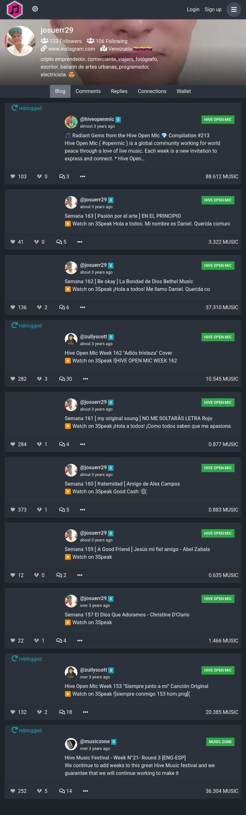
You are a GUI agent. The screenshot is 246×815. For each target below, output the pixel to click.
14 (65, 791)
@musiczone (95, 741)
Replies (119, 91)
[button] (232, 10)
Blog (60, 91)
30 (65, 379)
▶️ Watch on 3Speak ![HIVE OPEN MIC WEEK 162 (121, 361)
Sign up (213, 9)
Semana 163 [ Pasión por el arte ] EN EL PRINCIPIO (123, 216)
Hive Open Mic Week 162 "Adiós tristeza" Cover (118, 353)
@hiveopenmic (97, 119)
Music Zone (220, 742)
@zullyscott (94, 337)
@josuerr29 (94, 200)
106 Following (107, 41)
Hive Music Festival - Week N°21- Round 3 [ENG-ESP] (125, 758)
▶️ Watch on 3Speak (88, 557)
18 (65, 712)
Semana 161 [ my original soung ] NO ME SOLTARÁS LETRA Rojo (138, 418)
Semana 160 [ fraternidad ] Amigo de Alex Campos (122, 484)
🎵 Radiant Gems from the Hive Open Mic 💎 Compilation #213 (137, 135)
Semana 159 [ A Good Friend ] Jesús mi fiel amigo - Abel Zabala (137, 549)
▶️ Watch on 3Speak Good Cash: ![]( (106, 491)
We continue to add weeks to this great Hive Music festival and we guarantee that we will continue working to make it (140, 769)
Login (193, 9)
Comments (88, 91)
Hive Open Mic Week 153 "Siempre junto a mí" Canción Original (136, 686)
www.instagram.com (71, 49)
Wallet (184, 91)
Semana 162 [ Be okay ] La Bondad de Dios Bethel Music (129, 281)
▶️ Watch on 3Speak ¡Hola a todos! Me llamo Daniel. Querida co (137, 289)
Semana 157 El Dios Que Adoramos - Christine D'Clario (127, 615)
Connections (152, 91)
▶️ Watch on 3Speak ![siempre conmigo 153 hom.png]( (127, 694)
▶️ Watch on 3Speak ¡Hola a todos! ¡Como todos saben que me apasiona (148, 426)
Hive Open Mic (218, 119)
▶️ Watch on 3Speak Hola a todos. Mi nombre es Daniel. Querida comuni (147, 224)
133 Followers (61, 41)
